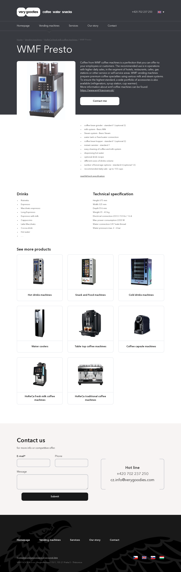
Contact (112, 26)
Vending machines (49, 26)
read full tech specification (92, 176)
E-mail (20, 456)
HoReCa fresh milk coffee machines (60, 40)
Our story (93, 26)
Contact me (100, 101)
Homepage (23, 26)
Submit (55, 496)
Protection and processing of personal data (37, 558)
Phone (58, 456)
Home (20, 40)
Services (73, 26)
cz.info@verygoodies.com (132, 480)
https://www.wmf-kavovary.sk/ (97, 90)
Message (22, 472)
